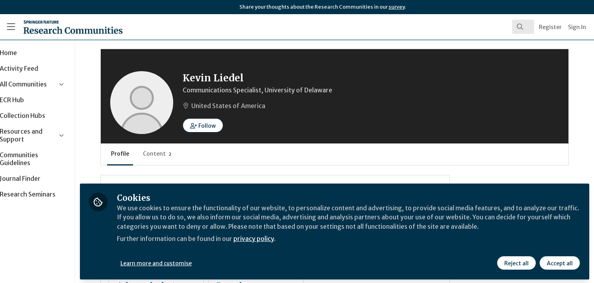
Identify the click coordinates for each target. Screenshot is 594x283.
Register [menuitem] (550, 27)
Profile (146, 153)
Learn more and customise (181, 262)
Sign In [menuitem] (577, 27)
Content (182, 153)
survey (397, 7)
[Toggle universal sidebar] (11, 27)
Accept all (559, 262)
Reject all (516, 262)
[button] (228, 125)
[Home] (63, 27)
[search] (523, 27)
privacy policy (280, 237)
